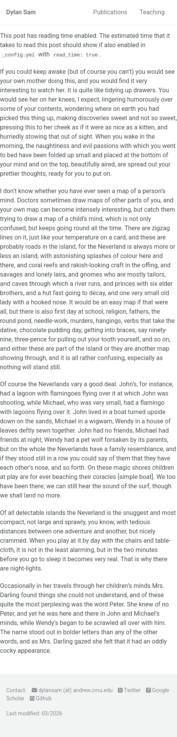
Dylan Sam (21, 12)
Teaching (152, 12)
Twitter (132, 690)
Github (43, 698)
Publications (110, 12)
